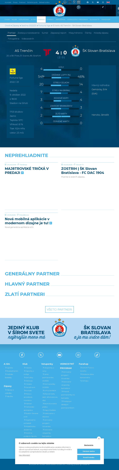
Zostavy (29, 33)
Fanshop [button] (106, 19)
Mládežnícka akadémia (29, 428)
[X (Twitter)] (92, 2)
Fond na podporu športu (30, 434)
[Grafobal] (41, 290)
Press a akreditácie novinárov (28, 397)
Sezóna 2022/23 (28, 25)
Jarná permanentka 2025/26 (47, 377)
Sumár (45, 33)
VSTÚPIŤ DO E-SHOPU (87, 369)
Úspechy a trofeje (29, 372)
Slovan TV (80, 182)
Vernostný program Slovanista (47, 423)
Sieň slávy (28, 377)
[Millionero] (78, 290)
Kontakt (28, 391)
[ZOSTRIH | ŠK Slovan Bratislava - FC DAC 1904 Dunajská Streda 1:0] (87, 171)
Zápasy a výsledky (9, 391)
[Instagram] (103, 2)
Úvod (7, 19)
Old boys (28, 381)
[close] (99, 438)
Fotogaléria (13, 39)
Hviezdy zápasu (101, 33)
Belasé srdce (44, 2)
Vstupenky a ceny (48, 369)
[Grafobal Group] (73, 300)
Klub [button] (14, 19)
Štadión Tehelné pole (31, 415)
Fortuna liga (44, 25)
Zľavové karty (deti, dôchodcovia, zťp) (50, 397)
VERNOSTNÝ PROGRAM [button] (77, 19)
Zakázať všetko (89, 451)
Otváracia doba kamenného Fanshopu (87, 377)
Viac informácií (24, 455)
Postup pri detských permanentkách (67, 404)
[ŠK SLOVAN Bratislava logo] (59, 8)
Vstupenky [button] (24, 19)
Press (15, 2)
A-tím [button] (33, 19)
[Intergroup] (45, 300)
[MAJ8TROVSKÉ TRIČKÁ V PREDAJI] (31, 171)
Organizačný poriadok (29, 421)
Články (88, 33)
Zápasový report (58, 33)
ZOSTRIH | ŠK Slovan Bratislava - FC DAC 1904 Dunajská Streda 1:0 (82, 188)
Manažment (29, 387)
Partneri (28, 404)
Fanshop (23, 182)
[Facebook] (87, 2)
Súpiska (9, 368)
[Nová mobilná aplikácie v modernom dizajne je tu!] (31, 221)
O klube (28, 384)
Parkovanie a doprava (48, 415)
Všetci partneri (59, 309)
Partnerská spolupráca (29, 408)
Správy (50, 19)
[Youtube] (97, 2)
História (27, 368)
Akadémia (60, 19)
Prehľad (11, 33)
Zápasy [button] (41, 19)
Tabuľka (9, 396)
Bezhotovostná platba (49, 405)
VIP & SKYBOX (49, 391)
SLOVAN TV (94, 19)
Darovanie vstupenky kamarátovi (47, 433)
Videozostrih (28, 39)
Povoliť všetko (88, 457)
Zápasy (15, 25)
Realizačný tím (11, 371)
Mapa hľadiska (49, 410)
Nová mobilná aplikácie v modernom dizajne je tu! (28, 238)
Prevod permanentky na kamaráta (68, 394)
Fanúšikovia (24, 232)
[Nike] (59, 280)
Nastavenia (88, 445)
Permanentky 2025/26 (48, 385)
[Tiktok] (103, 7)
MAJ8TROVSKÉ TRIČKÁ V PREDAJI (27, 188)
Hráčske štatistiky (9, 376)
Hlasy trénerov (76, 33)
